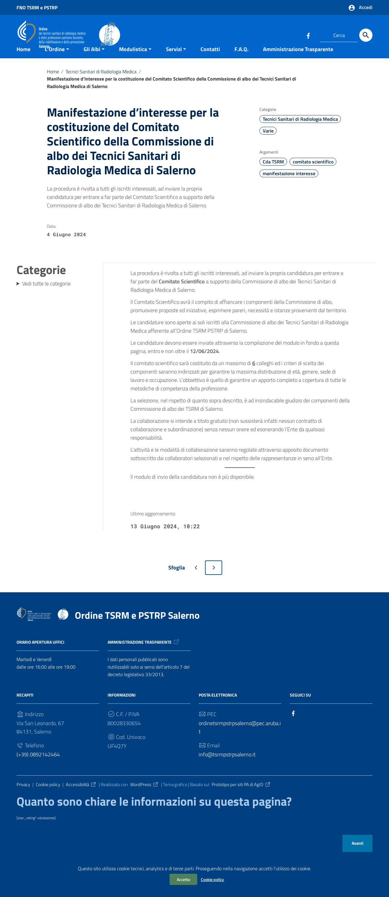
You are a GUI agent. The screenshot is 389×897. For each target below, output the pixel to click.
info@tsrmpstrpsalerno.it (227, 763)
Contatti (210, 58)
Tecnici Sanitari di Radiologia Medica (101, 80)
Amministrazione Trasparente (298, 58)
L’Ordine (55, 58)
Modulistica (133, 58)
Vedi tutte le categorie (46, 293)
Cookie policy (212, 879)
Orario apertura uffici (40, 651)
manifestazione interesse (289, 182)
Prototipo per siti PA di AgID (241, 793)
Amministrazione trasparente (144, 651)
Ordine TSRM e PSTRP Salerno (137, 624)
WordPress (144, 793)
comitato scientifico (313, 171)
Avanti (357, 853)
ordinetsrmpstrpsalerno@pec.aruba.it (240, 736)
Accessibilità (81, 793)
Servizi (174, 58)
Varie (268, 140)
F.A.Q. (241, 58)
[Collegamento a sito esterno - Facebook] (308, 35)
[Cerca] (365, 35)
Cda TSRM (273, 171)
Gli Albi (92, 58)
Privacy (23, 793)
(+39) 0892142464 (38, 763)
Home (23, 58)
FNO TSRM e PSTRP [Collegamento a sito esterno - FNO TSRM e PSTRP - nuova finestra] (37, 7)
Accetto (183, 879)
